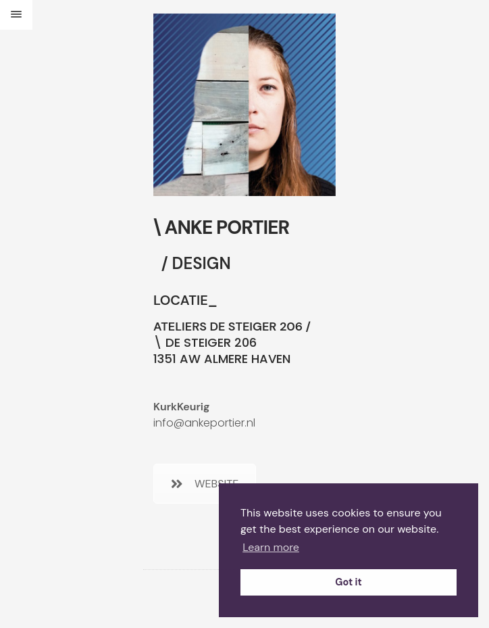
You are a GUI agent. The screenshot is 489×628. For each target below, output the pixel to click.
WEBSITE (204, 484)
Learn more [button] (270, 547)
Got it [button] (348, 582)
